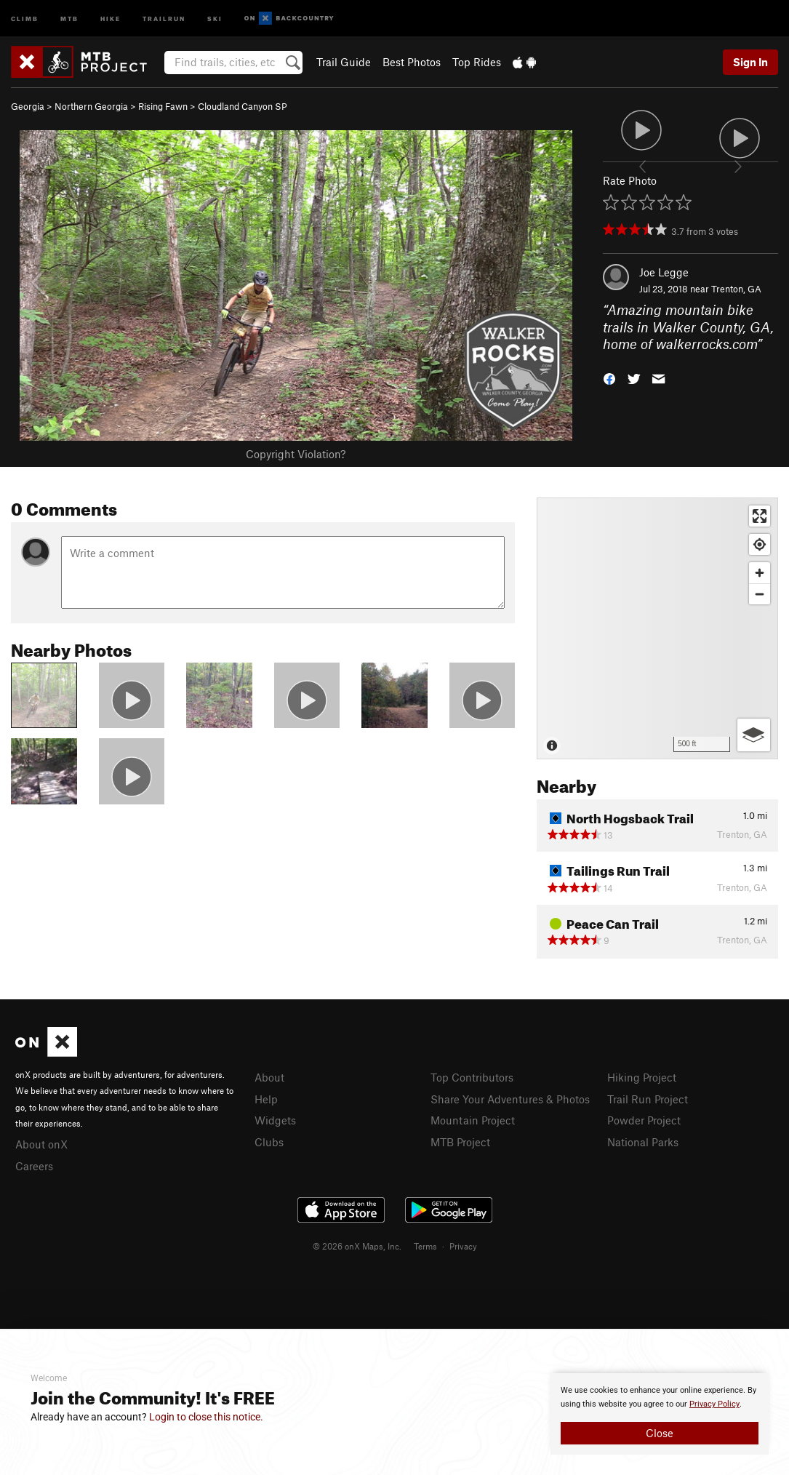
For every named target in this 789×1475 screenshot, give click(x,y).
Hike (110, 18)
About (269, 1077)
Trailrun (164, 18)
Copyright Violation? (295, 453)
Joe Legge (664, 272)
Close (659, 1432)
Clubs (269, 1141)
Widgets (275, 1120)
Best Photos (412, 61)
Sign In (750, 61)
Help (266, 1099)
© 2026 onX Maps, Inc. (357, 1246)
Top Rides (476, 61)
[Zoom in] (759, 572)
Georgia (27, 106)
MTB (69, 18)
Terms (425, 1246)
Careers (34, 1165)
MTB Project (460, 1141)
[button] (609, 377)
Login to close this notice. (206, 1417)
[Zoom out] (759, 593)
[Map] (657, 628)
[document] (659, 1413)
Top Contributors (471, 1077)
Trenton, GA (736, 289)
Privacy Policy (714, 1404)
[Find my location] (759, 544)
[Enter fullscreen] (759, 516)
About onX (41, 1144)
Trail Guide (343, 61)
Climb (25, 18)
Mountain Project (472, 1120)
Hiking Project (641, 1077)
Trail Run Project (647, 1099)
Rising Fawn (163, 106)
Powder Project (644, 1120)
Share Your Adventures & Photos (510, 1099)
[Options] (753, 735)
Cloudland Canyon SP (242, 106)
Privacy (463, 1246)
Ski (215, 18)
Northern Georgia (91, 106)
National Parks (642, 1141)
